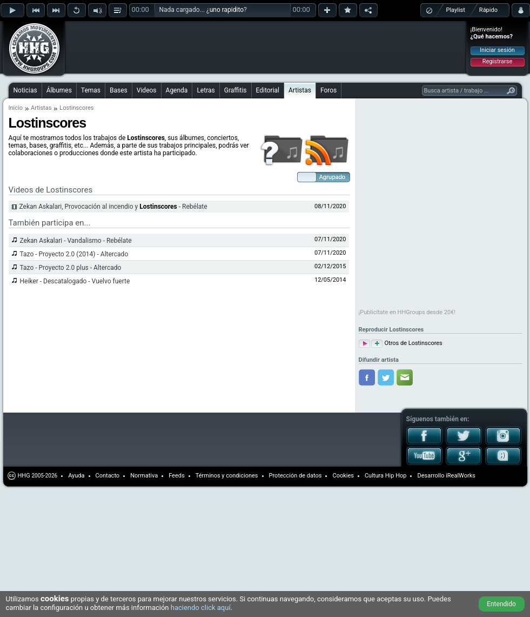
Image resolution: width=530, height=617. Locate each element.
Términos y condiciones (227, 475)
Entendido (501, 604)
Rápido (488, 10)
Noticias (25, 90)
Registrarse (497, 61)
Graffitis (235, 90)
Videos (147, 90)
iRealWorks (460, 475)
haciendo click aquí (201, 607)
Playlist (455, 10)
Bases (119, 90)
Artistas (300, 90)
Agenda (177, 90)
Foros (328, 90)
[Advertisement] (136, 39)
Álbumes (59, 90)
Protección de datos (295, 475)
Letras (205, 90)
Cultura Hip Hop (386, 475)
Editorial (267, 90)
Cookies (342, 475)
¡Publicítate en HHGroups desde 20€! (407, 312)
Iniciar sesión (497, 50)
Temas (90, 90)
